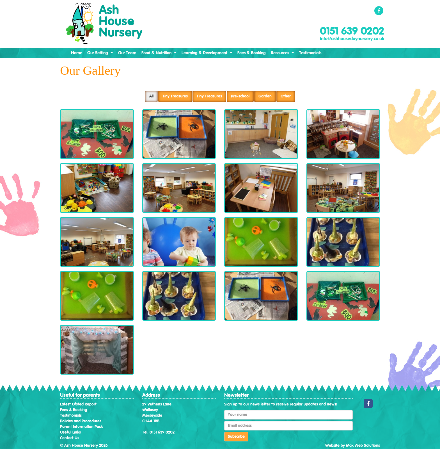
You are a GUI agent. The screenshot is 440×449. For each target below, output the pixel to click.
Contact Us (69, 438)
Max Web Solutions (363, 446)
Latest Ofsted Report (78, 404)
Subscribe (236, 437)
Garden (265, 96)
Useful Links (70, 432)
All (151, 96)
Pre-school (240, 96)
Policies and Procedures (80, 421)
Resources (282, 53)
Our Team (127, 53)
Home (76, 53)
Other (286, 96)
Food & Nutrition (159, 53)
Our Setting (100, 53)
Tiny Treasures (175, 96)
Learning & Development (207, 53)
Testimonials (310, 53)
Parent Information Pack (81, 427)
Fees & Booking (251, 53)
